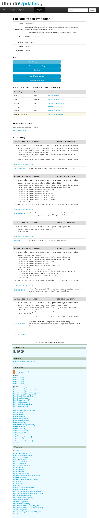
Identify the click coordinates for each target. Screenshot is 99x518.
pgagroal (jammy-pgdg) (20, 489)
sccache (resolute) (19, 414)
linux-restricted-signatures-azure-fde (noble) (27, 491)
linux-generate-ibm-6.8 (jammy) (23, 497)
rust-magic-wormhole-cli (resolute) (24, 410)
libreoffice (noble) (18, 377)
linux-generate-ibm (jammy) (21, 465)
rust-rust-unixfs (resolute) (21, 431)
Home (4, 10)
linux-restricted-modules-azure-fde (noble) (26, 506)
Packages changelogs (22, 371)
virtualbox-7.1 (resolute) (20, 510)
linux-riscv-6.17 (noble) (20, 457)
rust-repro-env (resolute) (21, 435)
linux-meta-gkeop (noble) (21, 406)
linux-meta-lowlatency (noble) (22, 404)
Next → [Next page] (25, 335)
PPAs (30, 10)
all (17, 443)
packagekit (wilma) (19, 469)
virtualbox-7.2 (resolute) (20, 502)
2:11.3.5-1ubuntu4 (53, 95)
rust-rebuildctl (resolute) (20, 418)
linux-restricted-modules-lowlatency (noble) (26, 392)
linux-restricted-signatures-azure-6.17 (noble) (27, 512)
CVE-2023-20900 (19, 324)
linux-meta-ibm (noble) (20, 402)
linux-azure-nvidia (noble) (21, 473)
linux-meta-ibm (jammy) (20, 463)
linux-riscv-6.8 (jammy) (20, 461)
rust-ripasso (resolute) (20, 433)
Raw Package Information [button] (37, 62)
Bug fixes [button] (37, 70)
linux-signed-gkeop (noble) (21, 400)
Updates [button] (22, 10)
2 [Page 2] (22, 335)
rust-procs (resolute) (19, 423)
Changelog (12, 10)
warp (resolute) (18, 412)
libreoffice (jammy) (19, 381)
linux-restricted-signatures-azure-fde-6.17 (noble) (28, 493)
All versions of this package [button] (36, 66)
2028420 (17, 240)
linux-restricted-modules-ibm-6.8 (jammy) (26, 479)
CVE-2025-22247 (19, 214)
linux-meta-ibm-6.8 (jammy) (21, 504)
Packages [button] (39, 10)
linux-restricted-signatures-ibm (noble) (25, 390)
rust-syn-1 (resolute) (19, 429)
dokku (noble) (17, 481)
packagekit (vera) (18, 471)
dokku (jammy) (18, 483)
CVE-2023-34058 (19, 290)
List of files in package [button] (37, 76)
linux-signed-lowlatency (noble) (23, 396)
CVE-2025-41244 (19, 168)
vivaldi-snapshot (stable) (21, 500)
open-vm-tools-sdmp (19, 130)
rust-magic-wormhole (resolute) (23, 441)
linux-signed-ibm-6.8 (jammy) (22, 495)
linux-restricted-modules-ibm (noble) (24, 394)
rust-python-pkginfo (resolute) (22, 437)
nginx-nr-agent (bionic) (20, 453)
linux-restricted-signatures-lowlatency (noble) (27, 388)
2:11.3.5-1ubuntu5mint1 (55, 114)
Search (92, 10)
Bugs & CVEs (20, 373)
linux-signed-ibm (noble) (20, 398)
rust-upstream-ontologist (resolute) (24, 425)
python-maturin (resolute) (21, 421)
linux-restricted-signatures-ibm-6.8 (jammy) (26, 475)
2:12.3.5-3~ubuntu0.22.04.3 (56, 103)
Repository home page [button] (37, 80)
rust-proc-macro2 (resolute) (21, 439)
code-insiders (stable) (20, 459)
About (36, 342)
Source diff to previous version (23, 164)
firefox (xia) (16, 485)
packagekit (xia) (18, 467)
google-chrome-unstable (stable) (23, 487)
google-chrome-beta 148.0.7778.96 (24, 361)
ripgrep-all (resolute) (19, 416)
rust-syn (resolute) (19, 427)
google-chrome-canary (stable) (23, 455)
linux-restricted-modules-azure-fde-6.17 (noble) (28, 508)
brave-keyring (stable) (20, 477)
